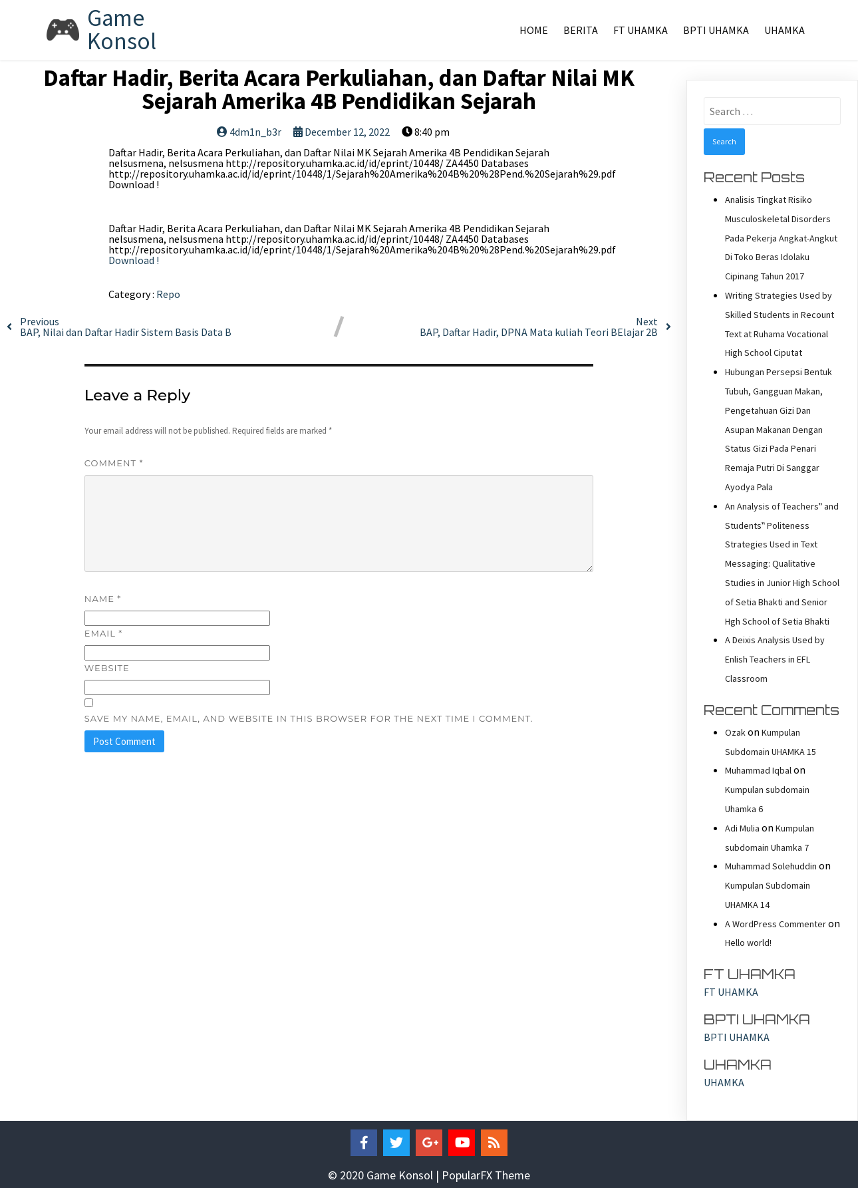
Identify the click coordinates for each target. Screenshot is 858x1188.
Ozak (735, 732)
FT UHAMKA (640, 30)
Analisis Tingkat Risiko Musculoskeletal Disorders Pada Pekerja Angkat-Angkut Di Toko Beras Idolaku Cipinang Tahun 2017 (781, 238)
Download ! (133, 260)
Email (103, 633)
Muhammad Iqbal (758, 770)
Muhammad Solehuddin (771, 866)
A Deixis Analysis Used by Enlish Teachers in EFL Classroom (775, 659)
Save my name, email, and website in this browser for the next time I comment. (308, 718)
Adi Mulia (742, 828)
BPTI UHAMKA (716, 30)
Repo (168, 294)
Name (102, 598)
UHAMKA (784, 30)
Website (107, 668)
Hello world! (748, 943)
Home (533, 30)
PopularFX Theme (486, 1175)
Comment (114, 463)
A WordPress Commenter (775, 924)
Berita (580, 30)
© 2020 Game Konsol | (385, 1175)
